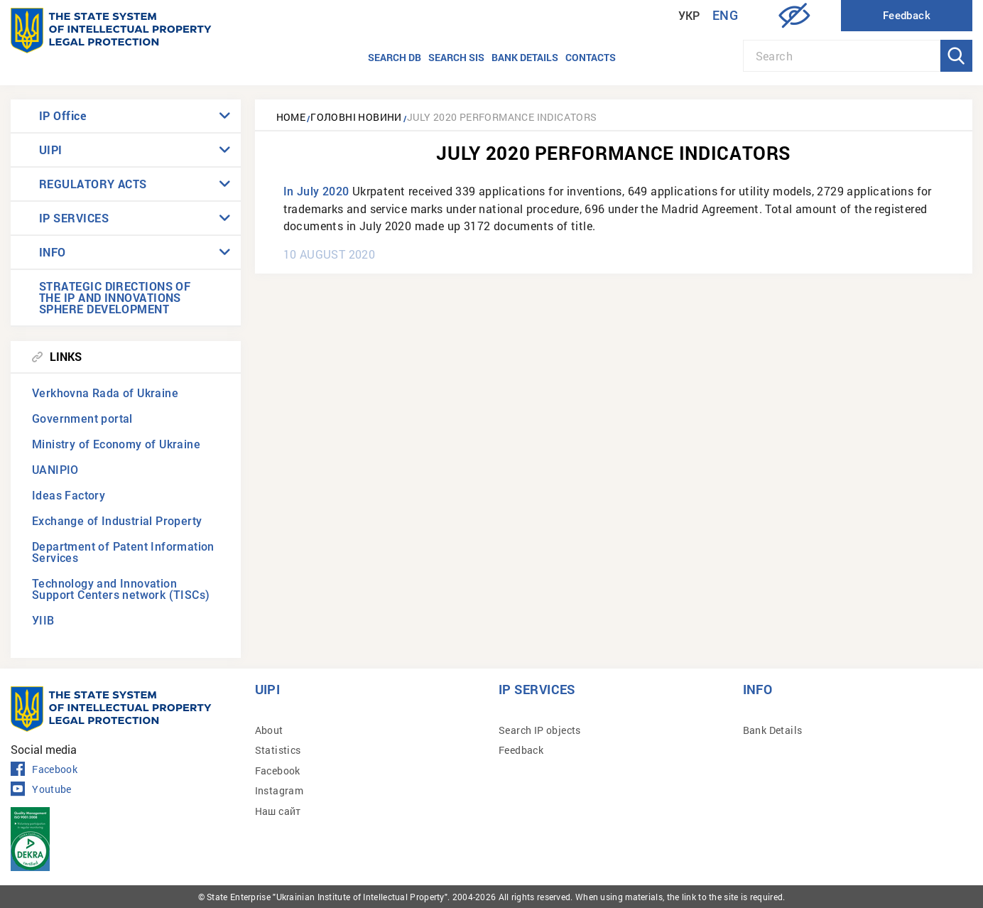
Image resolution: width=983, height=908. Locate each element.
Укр (689, 16)
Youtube (41, 789)
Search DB (394, 57)
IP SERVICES (74, 217)
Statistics (278, 750)
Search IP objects (540, 730)
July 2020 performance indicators (502, 117)
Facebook (44, 769)
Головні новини (356, 117)
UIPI (51, 149)
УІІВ (43, 620)
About (269, 730)
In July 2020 (316, 191)
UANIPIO (55, 470)
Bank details (525, 57)
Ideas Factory (68, 495)
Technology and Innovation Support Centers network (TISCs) (121, 589)
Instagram (279, 790)
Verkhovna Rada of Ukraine (105, 393)
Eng (725, 15)
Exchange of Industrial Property (117, 521)
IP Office (62, 115)
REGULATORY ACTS (93, 183)
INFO (52, 251)
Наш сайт (278, 811)
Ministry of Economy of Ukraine (116, 444)
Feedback (521, 750)
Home (291, 117)
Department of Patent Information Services (123, 552)
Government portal (82, 419)
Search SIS (456, 57)
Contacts (590, 57)
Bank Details (773, 730)
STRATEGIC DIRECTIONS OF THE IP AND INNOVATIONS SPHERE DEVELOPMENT (114, 297)
